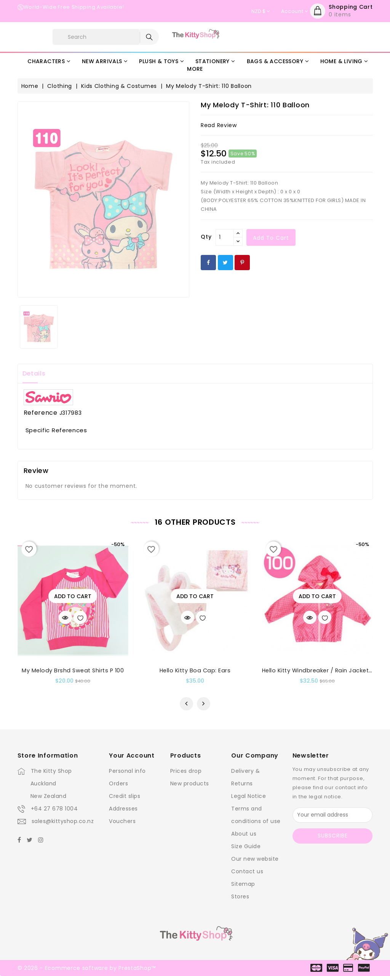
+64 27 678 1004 (54, 808)
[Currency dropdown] (260, 11)
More (195, 69)
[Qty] (225, 237)
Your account (131, 755)
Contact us (247, 871)
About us (243, 833)
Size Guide (246, 846)
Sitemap (243, 884)
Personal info (127, 771)
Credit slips (124, 796)
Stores (240, 896)
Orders (118, 783)
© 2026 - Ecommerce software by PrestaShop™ (87, 968)
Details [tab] (34, 373)
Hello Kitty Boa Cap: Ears (195, 670)
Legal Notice (248, 796)
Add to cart (271, 238)
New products (189, 783)
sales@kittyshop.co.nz (63, 821)
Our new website (255, 859)
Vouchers (122, 821)
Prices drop (186, 771)
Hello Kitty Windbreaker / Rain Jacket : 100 (322, 670)
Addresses (123, 808)
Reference (41, 413)
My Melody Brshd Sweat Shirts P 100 (73, 670)
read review (219, 125)
